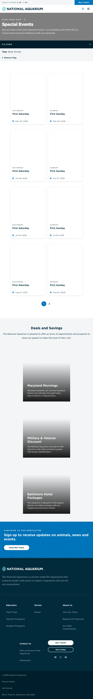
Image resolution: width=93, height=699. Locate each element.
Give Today (61, 650)
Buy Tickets (60, 643)
